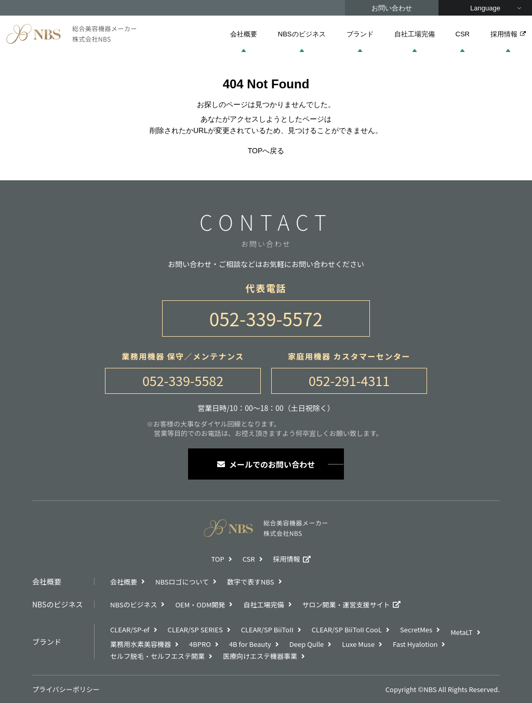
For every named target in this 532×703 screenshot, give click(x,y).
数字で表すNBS (250, 582)
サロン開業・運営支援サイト (346, 604)
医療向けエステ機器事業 (260, 656)
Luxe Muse (358, 644)
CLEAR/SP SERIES (195, 629)
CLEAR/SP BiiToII (267, 629)
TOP (217, 559)
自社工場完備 (414, 34)
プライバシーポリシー (66, 689)
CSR (463, 34)
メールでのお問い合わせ (266, 464)
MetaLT (461, 632)
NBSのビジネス (302, 34)
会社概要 (243, 34)
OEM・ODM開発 (200, 604)
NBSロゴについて (182, 582)
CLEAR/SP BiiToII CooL (347, 629)
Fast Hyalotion (415, 644)
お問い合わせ (391, 8)
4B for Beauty (250, 644)
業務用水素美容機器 (140, 644)
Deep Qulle (306, 644)
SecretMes (416, 629)
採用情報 (508, 34)
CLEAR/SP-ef (130, 629)
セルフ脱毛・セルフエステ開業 (157, 656)
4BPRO (200, 644)
